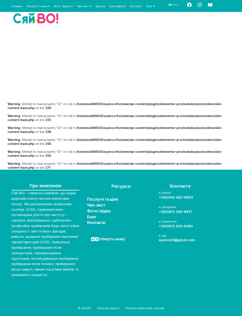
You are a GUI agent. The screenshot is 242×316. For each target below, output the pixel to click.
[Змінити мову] (174, 4)
